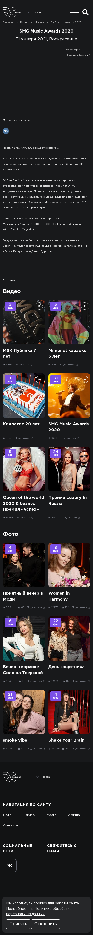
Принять (18, 924)
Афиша (74, 815)
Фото (7, 815)
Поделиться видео (17, 120)
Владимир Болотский (78, 55)
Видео (30, 815)
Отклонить (45, 924)
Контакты (10, 825)
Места (51, 815)
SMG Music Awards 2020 (66, 22)
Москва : (10, 280)
